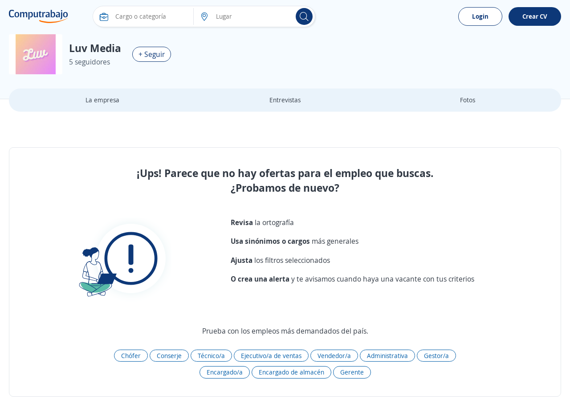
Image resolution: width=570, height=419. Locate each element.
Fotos (467, 100)
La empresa (102, 100)
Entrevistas (285, 100)
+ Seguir (151, 54)
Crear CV (534, 16)
